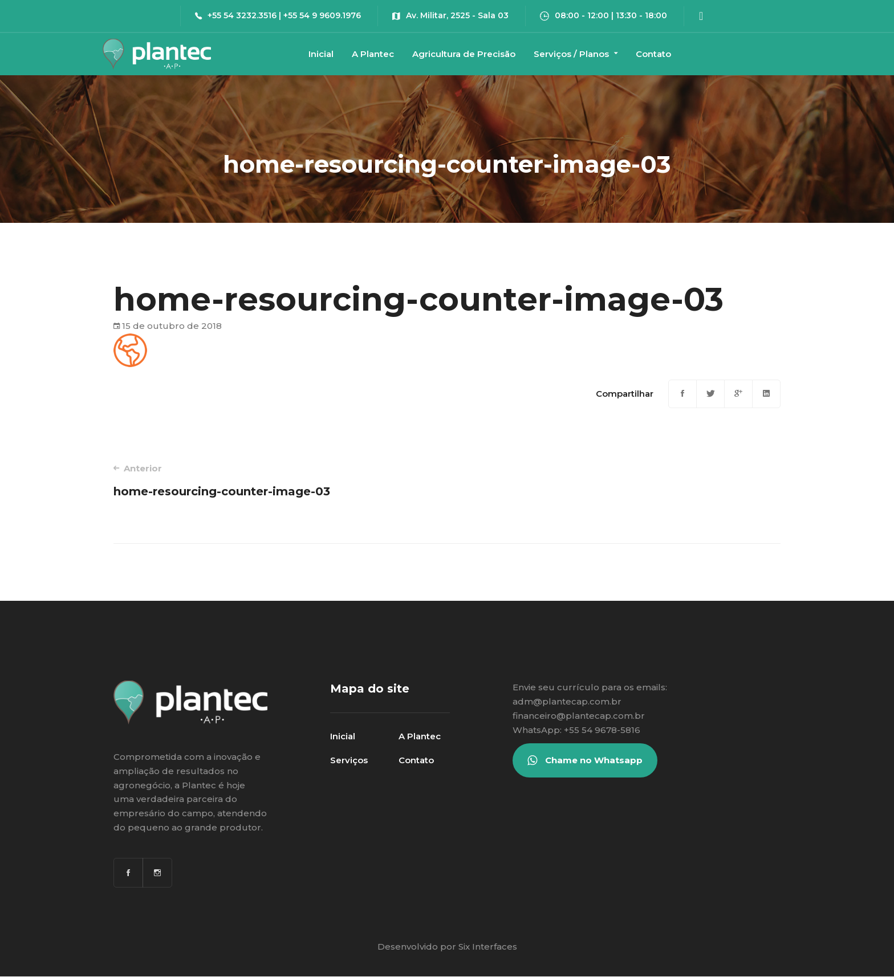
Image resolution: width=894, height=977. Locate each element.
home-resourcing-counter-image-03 (266, 480)
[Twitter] (710, 394)
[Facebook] (682, 394)
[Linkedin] (766, 394)
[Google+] (738, 394)
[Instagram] (157, 872)
